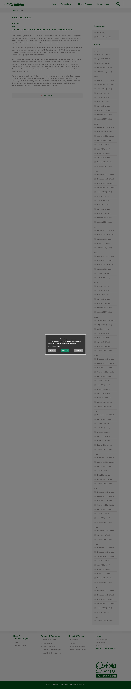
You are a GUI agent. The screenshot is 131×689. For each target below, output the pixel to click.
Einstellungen (78, 350)
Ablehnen (52, 350)
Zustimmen (65, 350)
